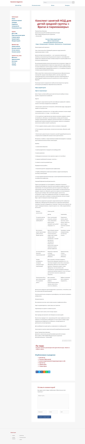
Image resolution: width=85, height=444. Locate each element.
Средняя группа (43, 364)
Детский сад (18, 5)
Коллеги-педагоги (16, 2)
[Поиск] (73, 2)
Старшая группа (43, 366)
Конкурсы (67, 5)
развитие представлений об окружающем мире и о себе (53, 361)
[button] (37, 372)
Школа (52, 5)
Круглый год (42, 362)
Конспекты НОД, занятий (45, 359)
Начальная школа (36, 5)
